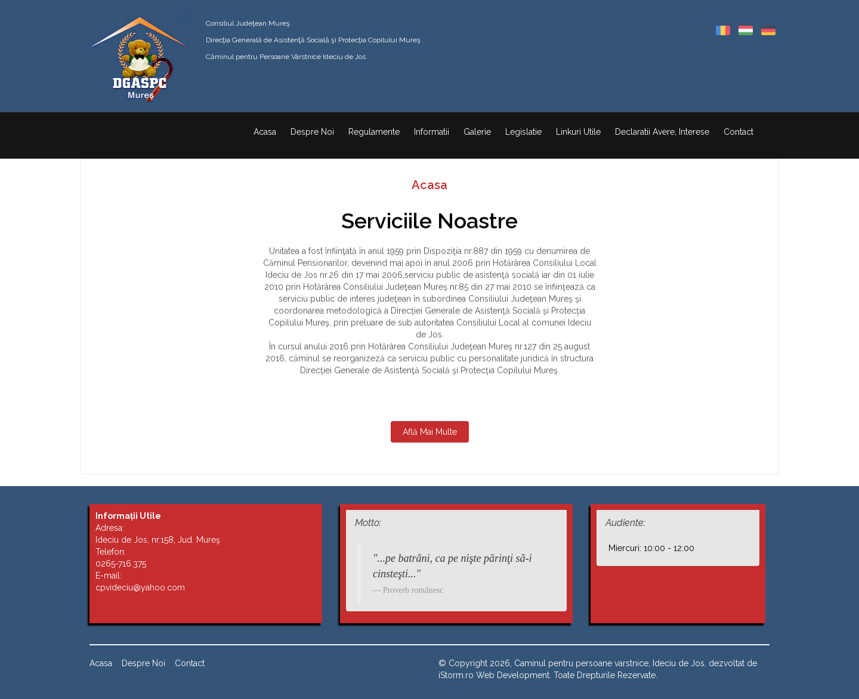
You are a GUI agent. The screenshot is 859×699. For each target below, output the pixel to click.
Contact (738, 132)
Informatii (431, 132)
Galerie (477, 132)
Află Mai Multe (430, 432)
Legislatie (523, 132)
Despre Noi (312, 132)
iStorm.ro (456, 675)
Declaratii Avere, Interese (662, 132)
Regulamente (374, 132)
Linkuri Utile (578, 132)
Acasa (265, 132)
